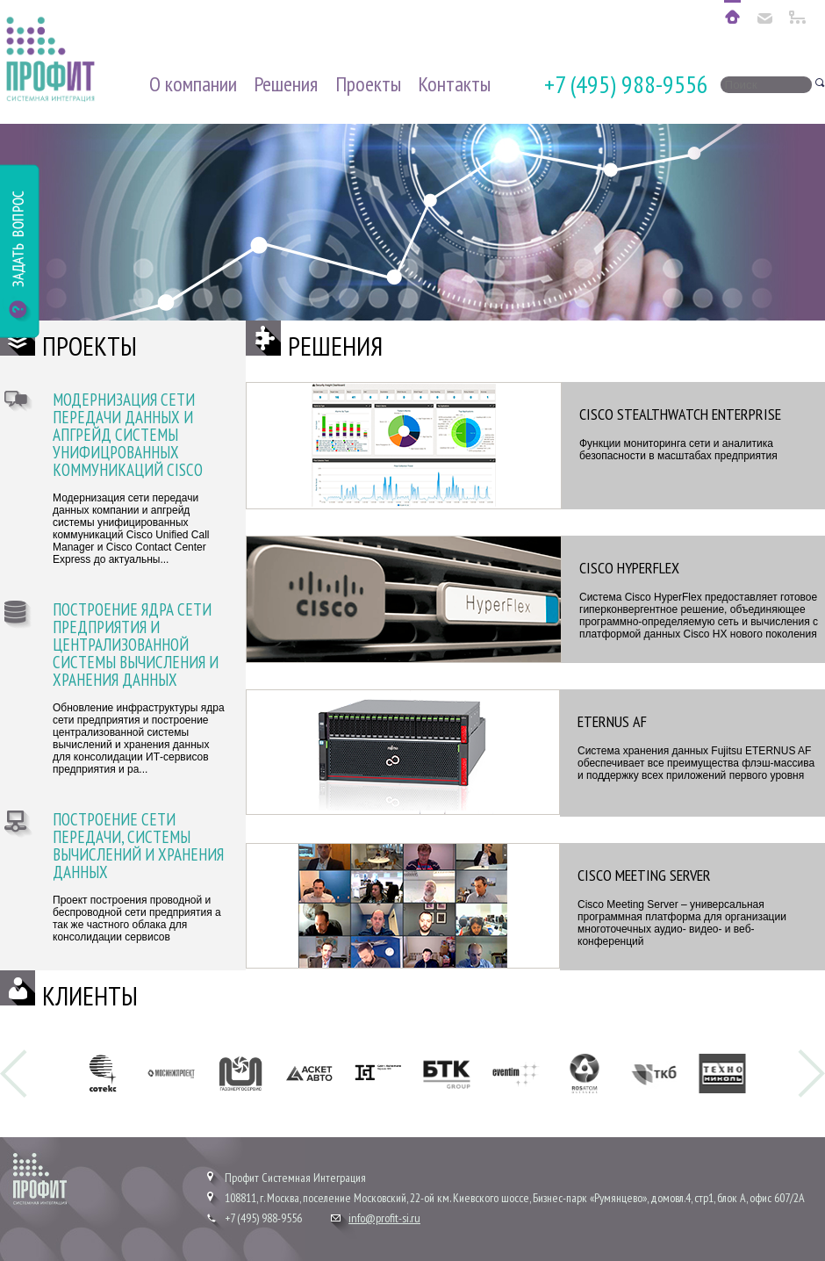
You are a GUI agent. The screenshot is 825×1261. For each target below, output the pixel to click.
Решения (286, 83)
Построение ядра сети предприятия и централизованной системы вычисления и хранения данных (136, 645)
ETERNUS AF (612, 721)
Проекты (368, 83)
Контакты (454, 83)
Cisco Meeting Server (644, 875)
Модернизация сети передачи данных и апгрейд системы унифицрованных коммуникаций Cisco (128, 435)
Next (811, 1073)
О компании (193, 83)
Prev (13, 1073)
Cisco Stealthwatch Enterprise (680, 414)
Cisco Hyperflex (629, 568)
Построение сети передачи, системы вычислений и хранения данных (138, 847)
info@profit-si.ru (384, 1218)
